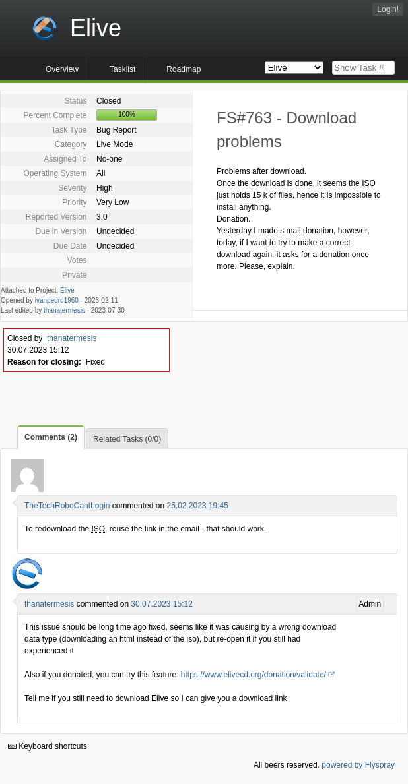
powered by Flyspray (358, 764)
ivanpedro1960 (57, 300)
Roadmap (183, 69)
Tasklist (122, 69)
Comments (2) (50, 437)
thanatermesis (64, 310)
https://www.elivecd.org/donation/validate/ (253, 674)
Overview (62, 69)
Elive (67, 290)
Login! (388, 9)
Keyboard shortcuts (47, 746)
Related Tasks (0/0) (127, 439)
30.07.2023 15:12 (161, 604)
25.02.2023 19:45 (197, 505)
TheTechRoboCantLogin (67, 505)
